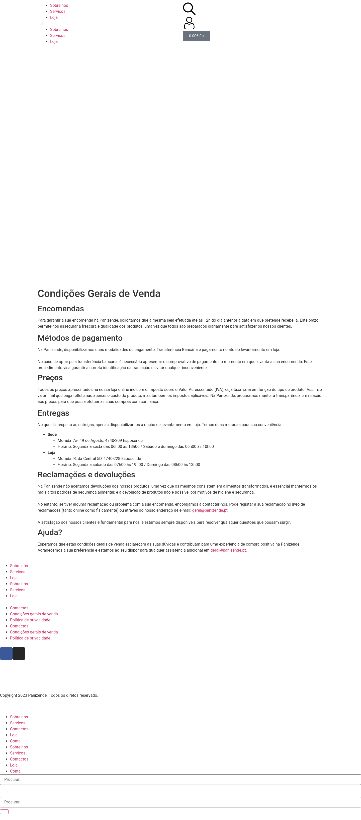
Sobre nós (59, 5)
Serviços (57, 11)
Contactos (19, 608)
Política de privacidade (30, 620)
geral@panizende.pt (210, 510)
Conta (15, 741)
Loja (54, 17)
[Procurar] (4, 811)
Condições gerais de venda (34, 614)
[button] (109, 24)
